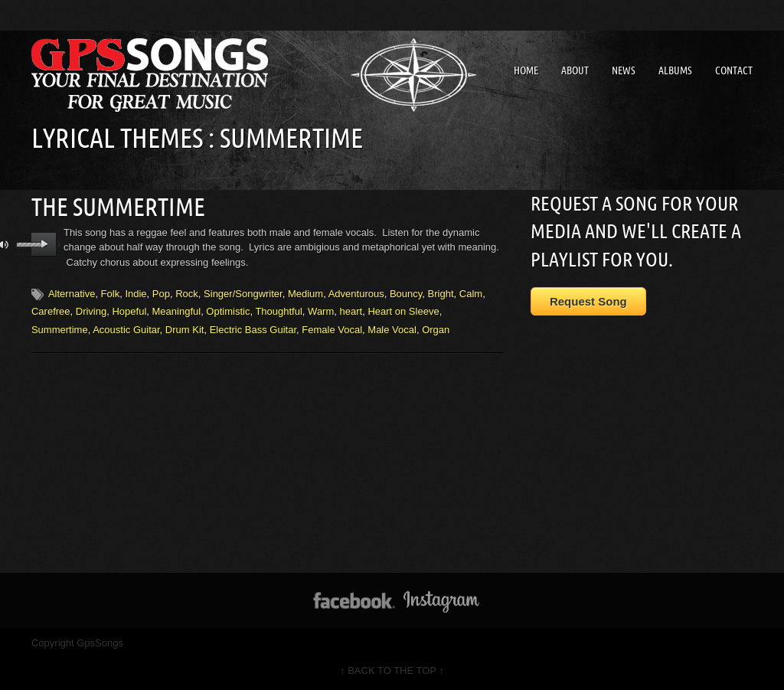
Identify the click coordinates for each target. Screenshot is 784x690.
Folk (110, 293)
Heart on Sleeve (403, 311)
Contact (734, 70)
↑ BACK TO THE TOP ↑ (392, 670)
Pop (161, 293)
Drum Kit (184, 329)
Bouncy (406, 293)
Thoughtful (278, 311)
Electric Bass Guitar (253, 329)
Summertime (59, 329)
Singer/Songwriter (243, 293)
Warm (321, 311)
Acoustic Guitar (126, 329)
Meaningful (176, 311)
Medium (305, 293)
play (44, 244)
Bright (441, 293)
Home (526, 70)
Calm (470, 293)
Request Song (588, 301)
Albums (675, 70)
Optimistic (228, 311)
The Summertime (118, 207)
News (623, 70)
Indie (135, 293)
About (575, 70)
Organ (435, 329)
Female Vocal (332, 329)
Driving (91, 311)
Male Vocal (392, 329)
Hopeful (129, 311)
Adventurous (356, 293)
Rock (186, 293)
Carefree (50, 311)
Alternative (71, 293)
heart (351, 311)
